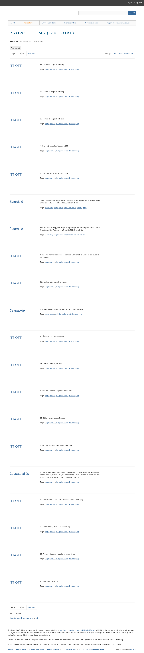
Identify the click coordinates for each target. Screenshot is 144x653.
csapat (47, 69)
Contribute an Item (91, 23)
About (13, 23)
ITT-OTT (16, 65)
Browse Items (28, 23)
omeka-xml (30, 618)
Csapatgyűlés (19, 473)
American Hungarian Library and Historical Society (77, 630)
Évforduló (16, 201)
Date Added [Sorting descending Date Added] (128, 54)
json (24, 618)
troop (77, 69)
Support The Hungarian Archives (117, 23)
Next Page (31, 54)
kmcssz (72, 69)
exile (61, 208)
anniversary (49, 208)
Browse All (14, 41)
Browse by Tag (25, 41)
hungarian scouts (62, 69)
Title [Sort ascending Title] (114, 54)
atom (11, 618)
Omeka (132, 649)
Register (138, 3)
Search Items (38, 41)
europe (52, 69)
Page (16, 54)
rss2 (36, 618)
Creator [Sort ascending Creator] (120, 54)
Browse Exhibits (70, 23)
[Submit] (134, 13)
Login (129, 3)
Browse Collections (49, 23)
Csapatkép (17, 310)
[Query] (107, 13)
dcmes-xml (18, 618)
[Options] (130, 13)
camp (47, 314)
